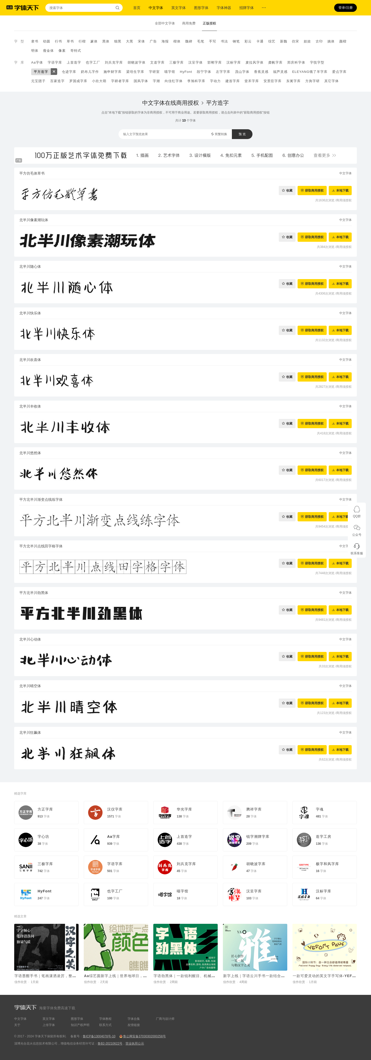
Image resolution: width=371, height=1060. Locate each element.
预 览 (242, 134)
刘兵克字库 (114, 62)
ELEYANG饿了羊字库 (309, 72)
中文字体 (156, 8)
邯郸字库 (214, 62)
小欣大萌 (99, 81)
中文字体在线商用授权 (170, 103)
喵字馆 (169, 72)
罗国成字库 (78, 81)
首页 (136, 8)
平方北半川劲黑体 (33, 593)
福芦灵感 (280, 72)
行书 (58, 41)
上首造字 (74, 62)
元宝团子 (38, 81)
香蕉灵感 (261, 72)
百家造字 (57, 81)
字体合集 (134, 1019)
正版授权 (209, 23)
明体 (34, 51)
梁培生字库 (135, 72)
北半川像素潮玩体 (33, 220)
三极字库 (176, 62)
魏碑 (188, 41)
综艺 (271, 41)
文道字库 (157, 62)
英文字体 (178, 8)
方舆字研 (312, 81)
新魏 (283, 41)
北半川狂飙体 (30, 732)
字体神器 (224, 8)
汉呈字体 (195, 62)
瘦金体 (48, 51)
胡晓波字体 (137, 62)
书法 (224, 41)
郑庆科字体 (296, 62)
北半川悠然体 (30, 453)
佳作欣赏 (20, 982)
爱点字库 (339, 72)
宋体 (141, 41)
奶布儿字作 (90, 72)
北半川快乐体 (30, 313)
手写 (212, 41)
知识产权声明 (80, 1025)
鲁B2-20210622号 (110, 1043)
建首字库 (232, 81)
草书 (70, 41)
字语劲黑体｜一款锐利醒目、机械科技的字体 (192, 976)
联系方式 (105, 1025)
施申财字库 (113, 72)
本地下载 (342, 190)
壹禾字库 (251, 81)
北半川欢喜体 (30, 360)
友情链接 (134, 1025)
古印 (319, 41)
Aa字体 (37, 62)
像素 (62, 51)
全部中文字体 (165, 23)
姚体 (331, 41)
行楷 (82, 41)
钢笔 (236, 41)
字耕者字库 (120, 81)
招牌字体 (246, 8)
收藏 (289, 190)
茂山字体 (242, 72)
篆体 (94, 41)
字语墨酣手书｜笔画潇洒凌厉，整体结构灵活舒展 (56, 976)
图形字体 (201, 8)
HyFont (186, 72)
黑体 (105, 41)
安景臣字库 (273, 81)
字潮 (156, 81)
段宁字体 (204, 72)
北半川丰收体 (30, 406)
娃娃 (307, 41)
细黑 (117, 41)
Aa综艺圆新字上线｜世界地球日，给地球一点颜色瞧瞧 (131, 976)
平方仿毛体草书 (32, 173)
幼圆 (46, 41)
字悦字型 (317, 62)
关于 (17, 1025)
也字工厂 (93, 62)
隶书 (34, 41)
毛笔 (200, 41)
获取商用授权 (314, 190)
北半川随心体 (30, 266)
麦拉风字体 (255, 62)
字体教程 (105, 1019)
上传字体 (49, 1025)
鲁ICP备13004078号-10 (99, 1036)
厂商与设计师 (165, 1019)
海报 (165, 41)
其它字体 (331, 81)
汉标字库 (233, 62)
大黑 (129, 41)
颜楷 (343, 41)
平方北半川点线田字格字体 (41, 546)
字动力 (215, 81)
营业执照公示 (134, 1043)
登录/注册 (345, 8)
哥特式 (75, 51)
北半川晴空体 (30, 686)
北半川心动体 (30, 639)
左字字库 (223, 72)
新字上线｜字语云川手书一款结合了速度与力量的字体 (269, 976)
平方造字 (41, 72)
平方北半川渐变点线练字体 (41, 499)
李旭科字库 (196, 81)
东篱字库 (293, 81)
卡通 (260, 41)
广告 (153, 41)
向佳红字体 (174, 81)
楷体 (177, 41)
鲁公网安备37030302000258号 (144, 1036)
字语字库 (55, 62)
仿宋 (295, 41)
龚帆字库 (275, 62)
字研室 (154, 72)
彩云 (248, 41)
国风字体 (141, 81)
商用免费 (189, 23)
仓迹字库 (69, 72)
